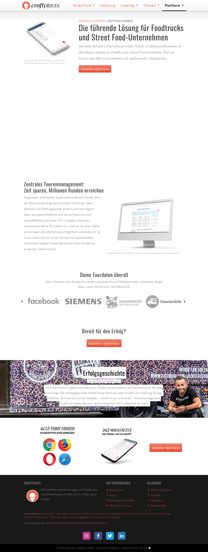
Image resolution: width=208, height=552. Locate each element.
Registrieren (115, 489)
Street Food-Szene (59, 517)
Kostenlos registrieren (95, 68)
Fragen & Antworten (161, 513)
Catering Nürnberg (55, 523)
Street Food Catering (96, 523)
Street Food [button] (82, 5)
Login (111, 495)
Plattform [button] (173, 5)
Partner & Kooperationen (136, 513)
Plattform (99, 21)
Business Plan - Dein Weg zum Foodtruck (61, 513)
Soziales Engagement (79, 517)
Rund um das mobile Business (105, 517)
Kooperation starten (120, 500)
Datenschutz (156, 505)
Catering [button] (127, 5)
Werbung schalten (119, 505)
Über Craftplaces (159, 489)
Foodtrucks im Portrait (94, 513)
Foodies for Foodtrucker (36, 517)
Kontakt (153, 495)
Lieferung (107, 5)
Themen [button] (150, 5)
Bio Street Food (115, 513)
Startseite (85, 21)
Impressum (155, 500)
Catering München (75, 523)
